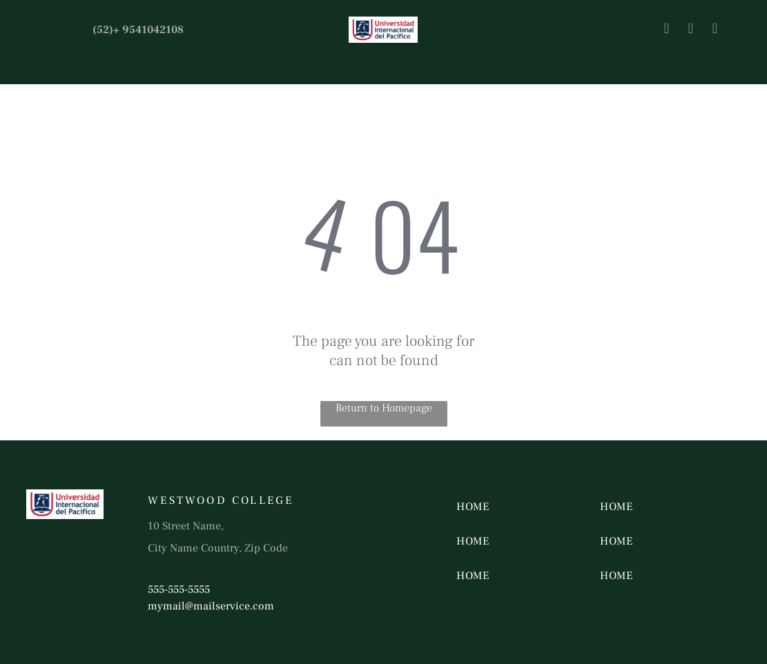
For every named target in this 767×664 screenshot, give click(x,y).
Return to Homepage (384, 408)
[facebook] (666, 30)
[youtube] (714, 30)
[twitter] (690, 30)
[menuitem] (507, 506)
